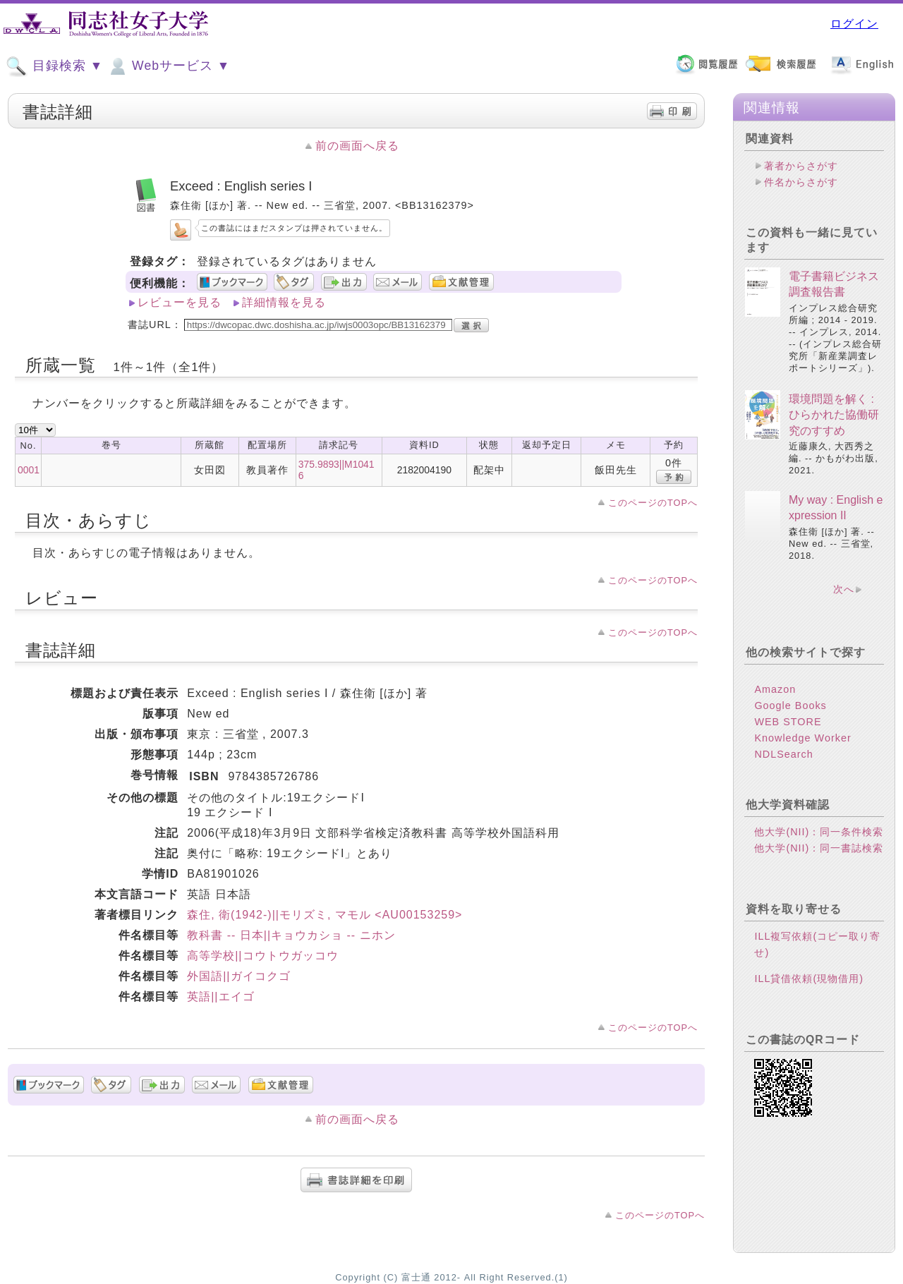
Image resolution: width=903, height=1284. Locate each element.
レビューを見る (180, 302)
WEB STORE (787, 721)
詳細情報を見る (284, 302)
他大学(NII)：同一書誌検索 (818, 848)
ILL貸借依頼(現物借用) (808, 978)
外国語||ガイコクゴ (238, 976)
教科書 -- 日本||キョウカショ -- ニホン (291, 935)
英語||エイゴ (220, 997)
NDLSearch (783, 754)
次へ (843, 589)
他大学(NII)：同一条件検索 (818, 831)
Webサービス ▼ (168, 66)
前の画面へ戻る (357, 146)
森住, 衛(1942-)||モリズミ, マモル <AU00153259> (324, 915)
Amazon (775, 689)
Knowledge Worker (802, 738)
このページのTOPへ (653, 502)
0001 (29, 470)
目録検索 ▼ (54, 66)
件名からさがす (801, 182)
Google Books (790, 705)
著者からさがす (801, 165)
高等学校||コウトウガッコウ (262, 956)
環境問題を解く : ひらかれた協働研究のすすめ (834, 415)
